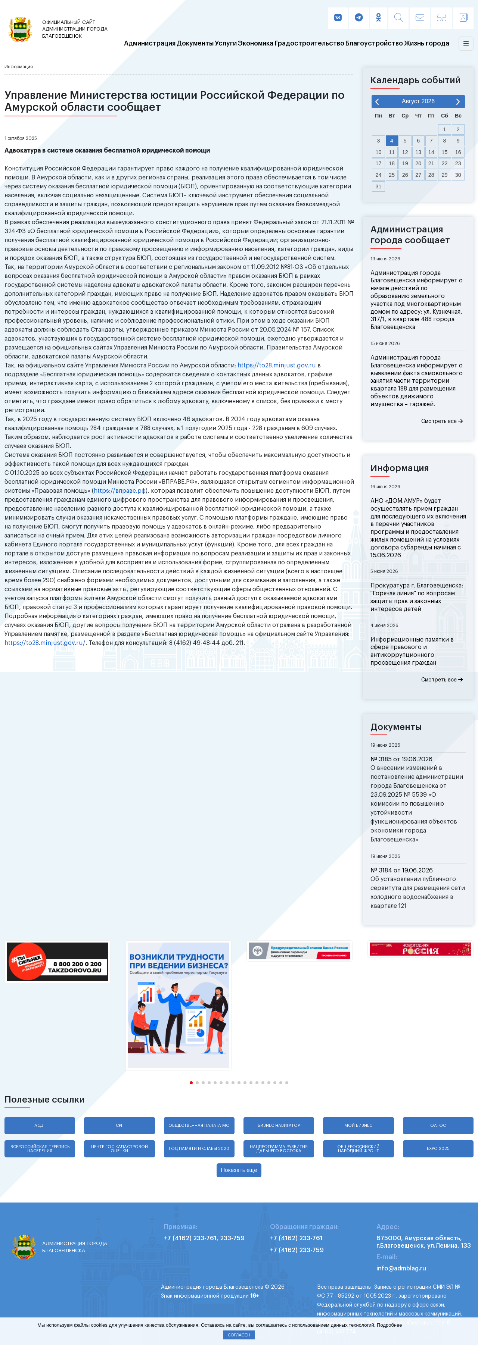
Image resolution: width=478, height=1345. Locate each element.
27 (418, 175)
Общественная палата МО (199, 1125)
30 (458, 175)
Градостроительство (309, 44)
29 (444, 175)
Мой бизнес (358, 1125)
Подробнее (389, 1325)
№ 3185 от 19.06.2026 (401, 759)
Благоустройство (374, 44)
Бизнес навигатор (279, 1125)
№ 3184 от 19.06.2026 (401, 871)
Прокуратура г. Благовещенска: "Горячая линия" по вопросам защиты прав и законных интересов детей (416, 597)
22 (444, 163)
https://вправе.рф (120, 491)
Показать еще (239, 1170)
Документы (195, 44)
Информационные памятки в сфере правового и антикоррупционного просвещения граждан (412, 651)
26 (405, 175)
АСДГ (40, 1125)
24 (379, 175)
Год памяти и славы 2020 (199, 1149)
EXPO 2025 (438, 1149)
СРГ (119, 1125)
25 (392, 175)
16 (458, 152)
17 (379, 163)
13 (418, 152)
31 (379, 186)
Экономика (255, 44)
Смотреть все (442, 421)
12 (405, 152)
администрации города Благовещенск (76, 28)
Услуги (226, 44)
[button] (191, 1082)
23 (458, 163)
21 (431, 163)
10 (379, 152)
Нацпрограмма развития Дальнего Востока (279, 1149)
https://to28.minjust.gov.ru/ (45, 643)
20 (418, 163)
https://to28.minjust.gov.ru (277, 366)
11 (392, 152)
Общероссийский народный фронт (358, 1149)
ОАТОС (438, 1125)
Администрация (150, 44)
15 (444, 152)
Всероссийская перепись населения (39, 1149)
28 (431, 175)
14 (431, 152)
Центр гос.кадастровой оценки (119, 1149)
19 (405, 163)
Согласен (239, 1335)
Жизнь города (426, 44)
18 (392, 163)
